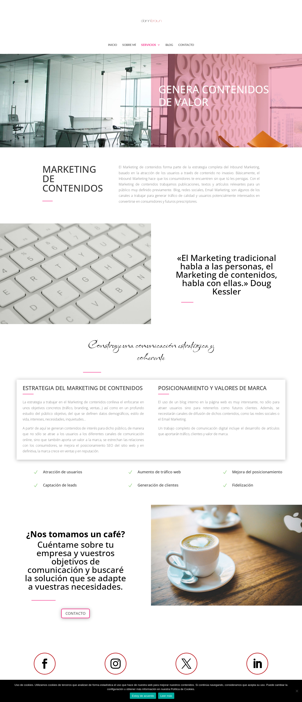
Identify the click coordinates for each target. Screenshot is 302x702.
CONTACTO (186, 45)
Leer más (166, 695)
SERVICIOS (148, 45)
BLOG (169, 45)
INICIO (112, 45)
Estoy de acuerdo (143, 695)
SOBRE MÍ (129, 45)
